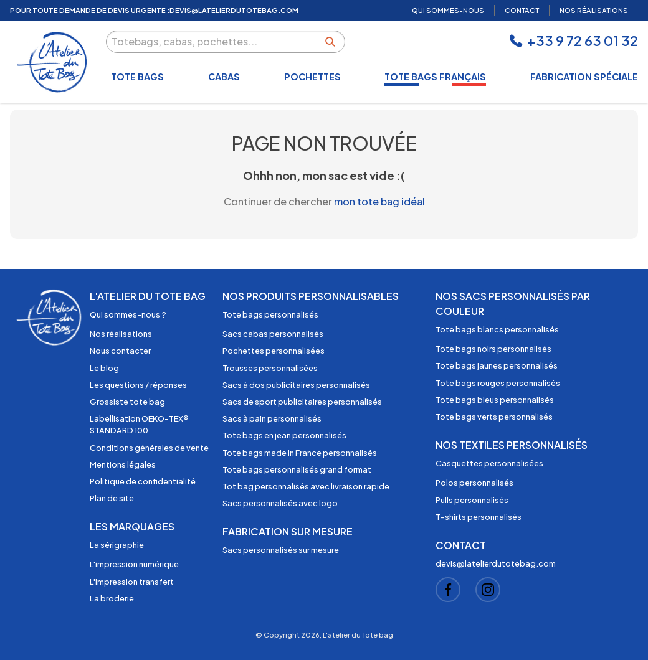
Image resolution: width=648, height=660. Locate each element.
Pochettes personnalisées (273, 351)
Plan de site (112, 498)
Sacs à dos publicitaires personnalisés (296, 385)
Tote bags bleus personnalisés (495, 400)
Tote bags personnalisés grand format (296, 469)
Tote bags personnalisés (270, 314)
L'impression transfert (132, 582)
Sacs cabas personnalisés (272, 334)
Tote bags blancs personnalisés (497, 329)
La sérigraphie (117, 545)
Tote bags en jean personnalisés (284, 435)
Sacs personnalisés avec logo (280, 503)
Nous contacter (120, 351)
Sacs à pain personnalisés (272, 418)
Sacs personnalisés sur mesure (280, 550)
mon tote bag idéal (379, 201)
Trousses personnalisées (270, 368)
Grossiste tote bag (127, 402)
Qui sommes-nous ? (128, 314)
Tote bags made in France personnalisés (299, 453)
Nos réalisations (121, 334)
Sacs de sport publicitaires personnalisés (302, 402)
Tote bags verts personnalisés (494, 417)
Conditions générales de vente (149, 448)
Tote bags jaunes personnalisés (497, 365)
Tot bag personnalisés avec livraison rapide (305, 486)
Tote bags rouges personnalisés (498, 383)
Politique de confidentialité (143, 481)
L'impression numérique (134, 564)
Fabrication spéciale (584, 76)
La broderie (112, 598)
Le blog (104, 368)
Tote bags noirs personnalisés (493, 349)
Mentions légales (123, 464)
